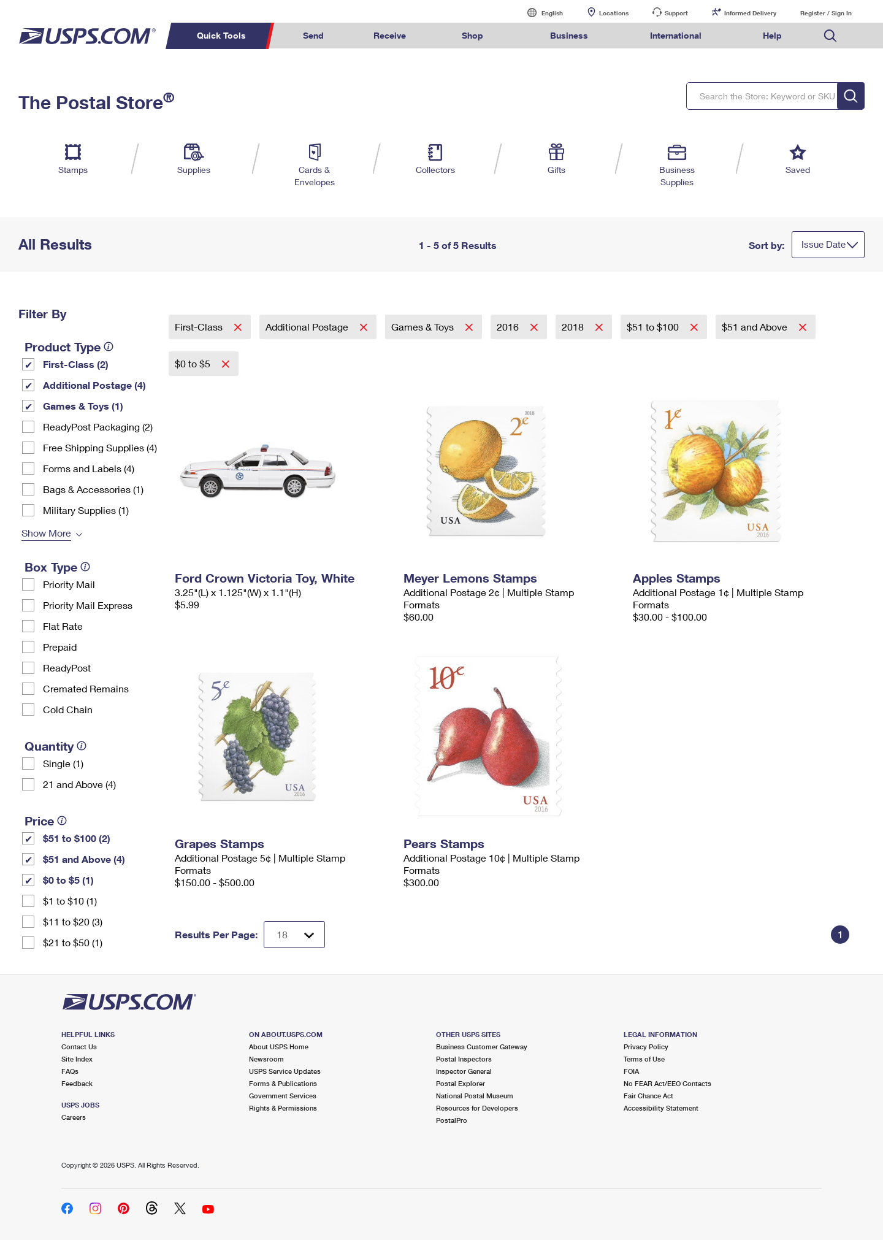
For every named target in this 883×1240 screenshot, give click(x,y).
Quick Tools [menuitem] (221, 35)
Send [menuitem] (313, 35)
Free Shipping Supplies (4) (100, 447)
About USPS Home (278, 1047)
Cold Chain (68, 709)
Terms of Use (644, 1059)
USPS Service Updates (285, 1071)
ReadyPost (67, 667)
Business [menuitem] (569, 35)
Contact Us (79, 1047)
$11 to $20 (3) (72, 921)
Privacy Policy (646, 1047)
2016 (509, 326)
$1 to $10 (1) (70, 900)
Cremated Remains (86, 688)
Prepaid (60, 647)
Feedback (77, 1083)
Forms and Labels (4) (88, 468)
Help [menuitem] (772, 35)
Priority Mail (69, 584)
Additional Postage (308, 326)
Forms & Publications (283, 1083)
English (539, 13)
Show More (46, 532)
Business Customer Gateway (481, 1047)
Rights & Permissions (283, 1108)
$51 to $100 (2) (76, 838)
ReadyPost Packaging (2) (98, 426)
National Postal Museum (474, 1096)
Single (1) (63, 763)
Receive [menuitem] (389, 35)
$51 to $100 (654, 326)
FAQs (69, 1071)
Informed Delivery (750, 13)
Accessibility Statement (661, 1108)
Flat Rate (63, 626)
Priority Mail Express (87, 605)
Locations (614, 13)
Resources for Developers (477, 1108)
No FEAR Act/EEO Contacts (667, 1083)
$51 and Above (756, 326)
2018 (574, 326)
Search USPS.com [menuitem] (830, 36)
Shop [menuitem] (472, 35)
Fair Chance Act (648, 1096)
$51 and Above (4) (84, 859)
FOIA (631, 1071)
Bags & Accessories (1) (93, 489)
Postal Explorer (460, 1083)
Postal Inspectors (464, 1059)
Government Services (282, 1096)
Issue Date (823, 244)
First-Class (200, 326)
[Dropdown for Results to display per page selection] (294, 934)
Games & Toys (423, 326)
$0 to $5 (194, 363)
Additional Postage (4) (94, 385)
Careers (73, 1117)
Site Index (77, 1059)
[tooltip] (108, 346)
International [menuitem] (675, 35)
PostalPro (451, 1120)
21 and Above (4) (79, 784)
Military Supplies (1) (86, 510)
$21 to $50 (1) (72, 942)
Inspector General (464, 1071)
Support (676, 13)
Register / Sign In (826, 13)
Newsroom (266, 1059)
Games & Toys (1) (83, 405)
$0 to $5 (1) (68, 880)
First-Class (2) (76, 364)
